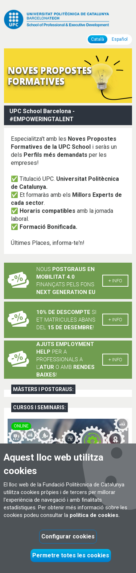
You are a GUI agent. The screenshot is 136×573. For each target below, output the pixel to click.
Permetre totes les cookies (70, 555)
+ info (115, 280)
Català (97, 39)
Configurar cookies (68, 536)
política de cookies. (95, 515)
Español (120, 39)
